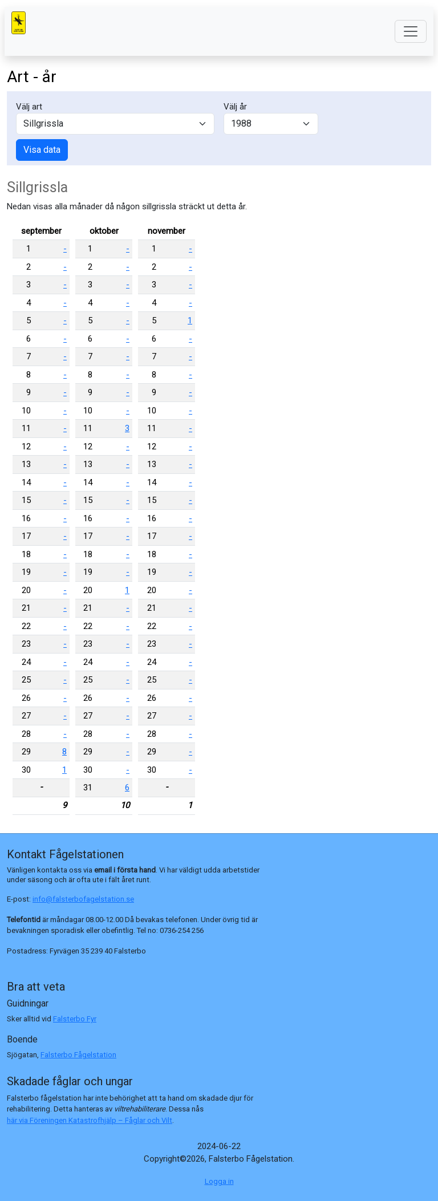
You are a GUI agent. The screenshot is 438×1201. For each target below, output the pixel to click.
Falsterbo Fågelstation (78, 1054)
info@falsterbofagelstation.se (83, 899)
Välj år (235, 107)
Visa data (41, 149)
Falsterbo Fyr (74, 1019)
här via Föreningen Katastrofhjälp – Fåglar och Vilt (89, 1120)
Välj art (29, 107)
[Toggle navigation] (411, 31)
